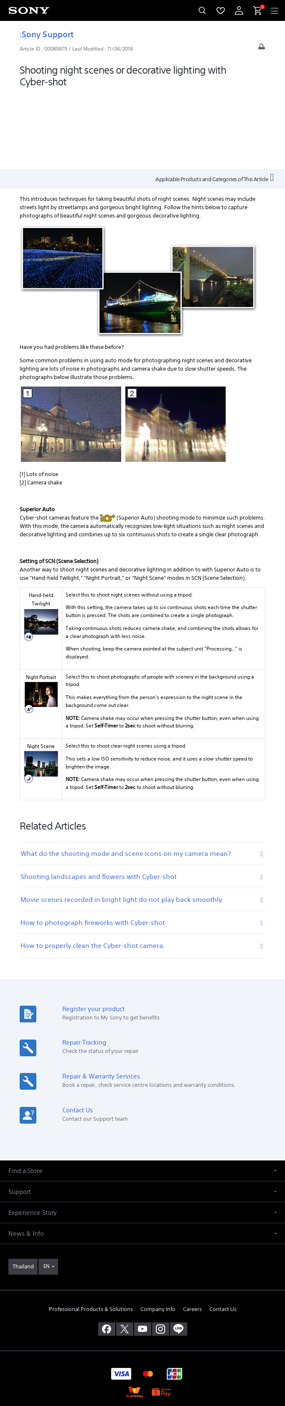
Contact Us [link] (223, 1234)
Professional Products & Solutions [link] (91, 1234)
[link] (23, 1192)
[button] (142, 1096)
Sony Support (47, 34)
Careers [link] (192, 1234)
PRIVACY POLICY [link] (142, 1357)
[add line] (178, 1254)
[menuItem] (221, 10)
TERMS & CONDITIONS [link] (143, 1347)
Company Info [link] (158, 1234)
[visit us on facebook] (106, 1254)
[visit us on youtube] (142, 1254)
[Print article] (261, 49)
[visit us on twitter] (124, 1254)
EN (46, 1191)
